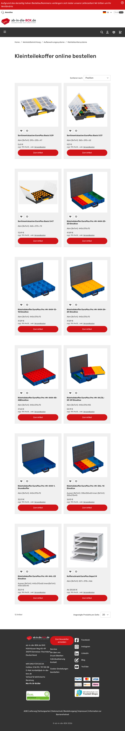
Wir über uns (55, 652)
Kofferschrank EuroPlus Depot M (82, 576)
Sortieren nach (76, 78)
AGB (25, 711)
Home (17, 42)
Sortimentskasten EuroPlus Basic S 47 (36, 221)
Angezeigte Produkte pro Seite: (86, 615)
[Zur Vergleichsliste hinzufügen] (27, 130)
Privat (116, 12)
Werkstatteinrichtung (32, 42)
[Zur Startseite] (19, 21)
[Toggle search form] (101, 32)
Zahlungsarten (44, 711)
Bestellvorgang (70, 711)
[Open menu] (4, 31)
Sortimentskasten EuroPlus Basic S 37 (84, 135)
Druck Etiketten (56, 656)
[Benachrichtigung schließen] (122, 3)
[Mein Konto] (107, 32)
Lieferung (33, 711)
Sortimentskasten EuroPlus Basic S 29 (36, 135)
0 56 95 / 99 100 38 (41, 667)
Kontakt (53, 662)
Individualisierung (57, 659)
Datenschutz (57, 711)
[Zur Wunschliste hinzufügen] (21, 130)
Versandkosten (40, 147)
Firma (121, 12)
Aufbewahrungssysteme (54, 42)
